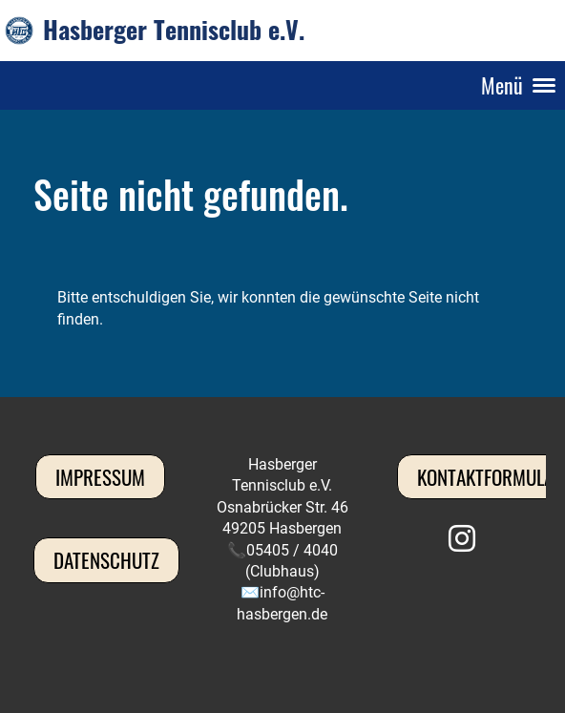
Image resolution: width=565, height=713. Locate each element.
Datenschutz (106, 560)
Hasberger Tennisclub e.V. (173, 29)
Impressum (100, 477)
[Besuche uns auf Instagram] (462, 539)
